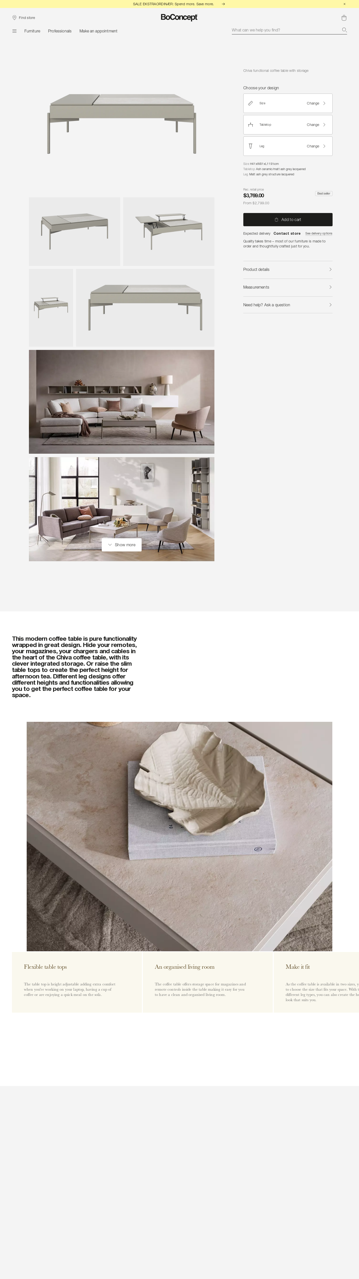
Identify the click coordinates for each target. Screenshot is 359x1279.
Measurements (288, 287)
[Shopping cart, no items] (344, 17)
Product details (288, 269)
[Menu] (14, 30)
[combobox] (289, 30)
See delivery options (319, 233)
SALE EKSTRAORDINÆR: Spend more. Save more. (179, 4)
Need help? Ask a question (288, 305)
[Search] (344, 29)
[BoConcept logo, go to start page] (179, 17)
